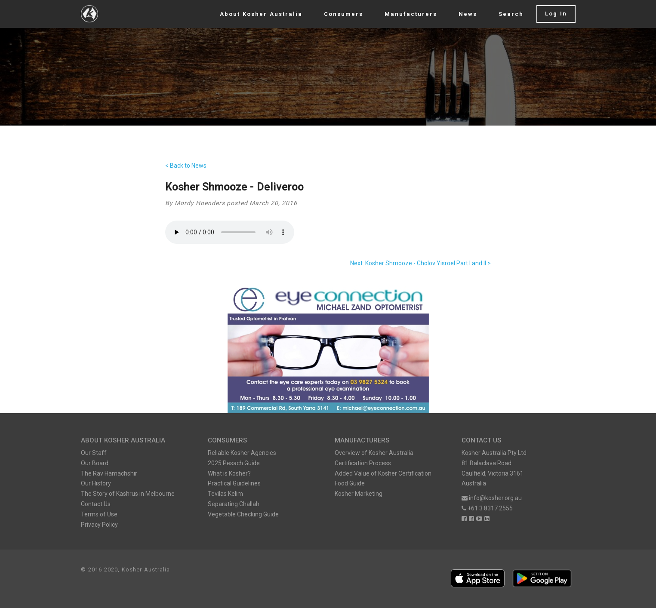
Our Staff (94, 452)
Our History (96, 483)
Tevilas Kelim (225, 493)
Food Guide (350, 483)
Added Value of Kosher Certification (383, 473)
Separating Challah (233, 504)
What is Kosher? (229, 473)
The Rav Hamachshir (109, 473)
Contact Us (96, 504)
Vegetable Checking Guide (243, 514)
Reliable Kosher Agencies (242, 452)
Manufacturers (411, 14)
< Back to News (185, 165)
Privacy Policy (99, 524)
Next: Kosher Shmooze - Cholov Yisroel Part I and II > (420, 263)
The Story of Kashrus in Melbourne (128, 493)
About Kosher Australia (261, 14)
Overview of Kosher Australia (374, 452)
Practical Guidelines (234, 483)
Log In (556, 13)
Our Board (94, 463)
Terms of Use (99, 514)
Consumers (343, 14)
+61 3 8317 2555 (487, 508)
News (468, 14)
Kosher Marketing (358, 493)
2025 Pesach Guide (234, 463)
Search (511, 14)
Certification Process (363, 463)
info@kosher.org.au (492, 497)
